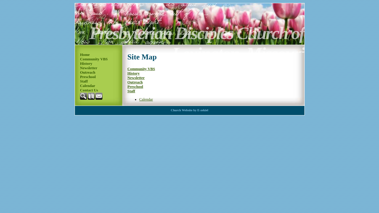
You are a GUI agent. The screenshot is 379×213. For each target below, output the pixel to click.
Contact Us (89, 90)
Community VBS (93, 59)
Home (85, 55)
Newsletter (88, 68)
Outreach (87, 72)
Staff (84, 81)
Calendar (87, 86)
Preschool (88, 77)
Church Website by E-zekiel (189, 110)
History (86, 64)
